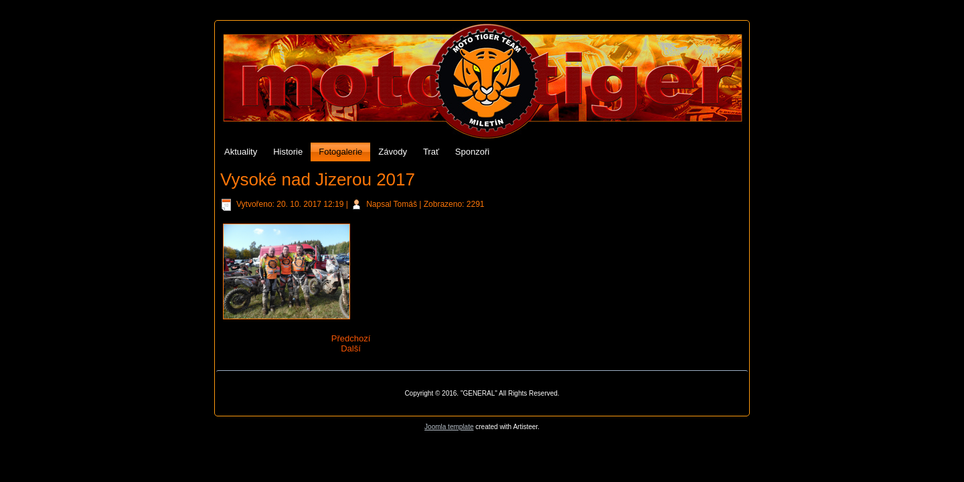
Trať (431, 152)
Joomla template (448, 426)
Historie (288, 152)
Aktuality (240, 152)
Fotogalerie (340, 152)
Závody (392, 152)
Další (351, 348)
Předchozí (351, 338)
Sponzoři (472, 152)
